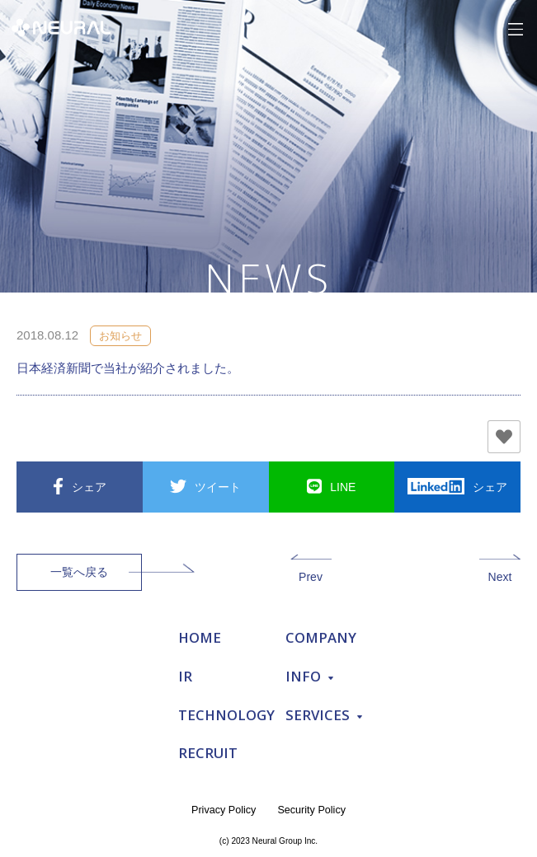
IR (185, 676)
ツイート (218, 487)
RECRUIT (208, 752)
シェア (89, 487)
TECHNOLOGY (226, 714)
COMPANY (320, 637)
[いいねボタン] (504, 436)
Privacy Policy (223, 810)
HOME (199, 637)
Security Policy (311, 810)
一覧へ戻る (79, 571)
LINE (343, 487)
